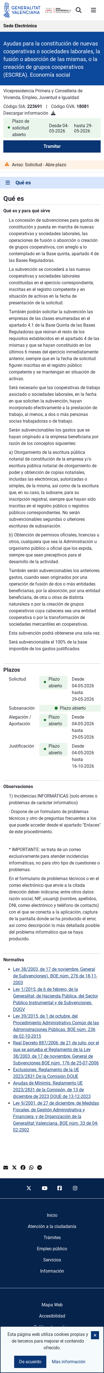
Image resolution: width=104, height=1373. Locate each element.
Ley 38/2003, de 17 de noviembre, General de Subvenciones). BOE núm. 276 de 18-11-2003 (55, 976)
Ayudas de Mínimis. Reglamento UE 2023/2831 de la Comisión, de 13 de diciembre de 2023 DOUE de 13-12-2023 (52, 1089)
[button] (95, 1335)
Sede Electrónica (20, 25)
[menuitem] (52, 1215)
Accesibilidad (52, 1316)
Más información (68, 1361)
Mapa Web (52, 1304)
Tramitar (52, 146)
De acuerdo (30, 1361)
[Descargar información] (53, 113)
